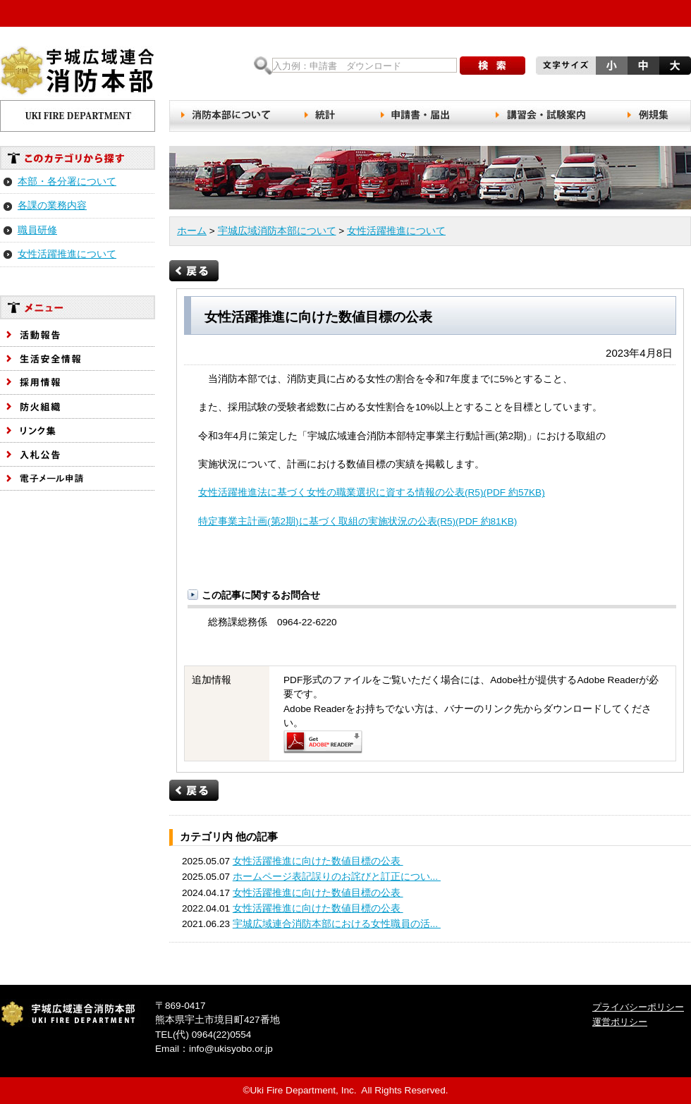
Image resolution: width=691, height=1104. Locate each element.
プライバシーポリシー (638, 1007)
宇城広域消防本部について (277, 231)
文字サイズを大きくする (675, 65)
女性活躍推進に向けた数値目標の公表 (318, 861)
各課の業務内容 (52, 205)
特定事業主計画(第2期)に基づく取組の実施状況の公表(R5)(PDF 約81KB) (357, 521)
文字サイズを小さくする (612, 65)
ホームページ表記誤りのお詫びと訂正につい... (337, 876)
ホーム (192, 231)
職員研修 (37, 230)
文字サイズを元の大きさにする (643, 65)
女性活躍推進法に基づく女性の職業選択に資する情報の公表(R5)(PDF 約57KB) (371, 492)
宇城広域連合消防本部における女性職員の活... (337, 924)
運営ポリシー (619, 1022)
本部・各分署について (67, 181)
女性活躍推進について (67, 254)
